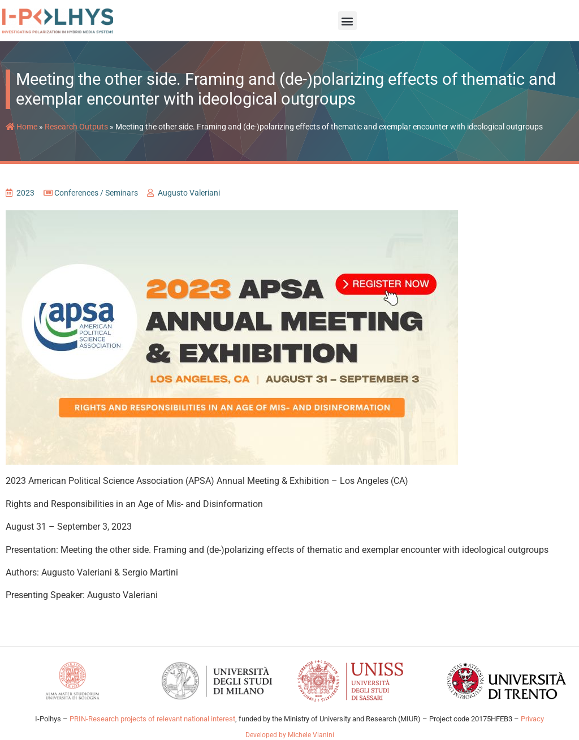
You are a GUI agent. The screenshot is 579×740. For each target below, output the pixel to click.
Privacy (532, 719)
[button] (347, 20)
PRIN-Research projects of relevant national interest (151, 719)
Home (21, 126)
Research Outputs (76, 126)
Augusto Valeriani (189, 192)
